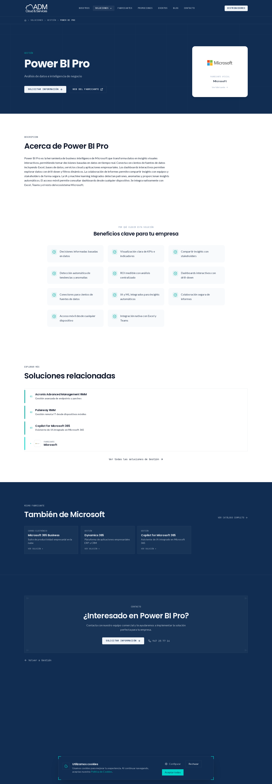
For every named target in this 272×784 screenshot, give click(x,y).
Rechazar (194, 763)
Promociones (145, 8)
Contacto (189, 8)
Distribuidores (236, 8)
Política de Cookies (101, 771)
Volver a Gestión (38, 660)
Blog (175, 8)
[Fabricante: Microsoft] (136, 443)
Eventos (163, 8)
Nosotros (84, 8)
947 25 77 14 (159, 640)
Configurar (173, 763)
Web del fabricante (88, 89)
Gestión (51, 20)
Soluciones (103, 8)
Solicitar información (45, 89)
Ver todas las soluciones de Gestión (136, 459)
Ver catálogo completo (233, 517)
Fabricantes (125, 8)
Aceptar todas (173, 772)
